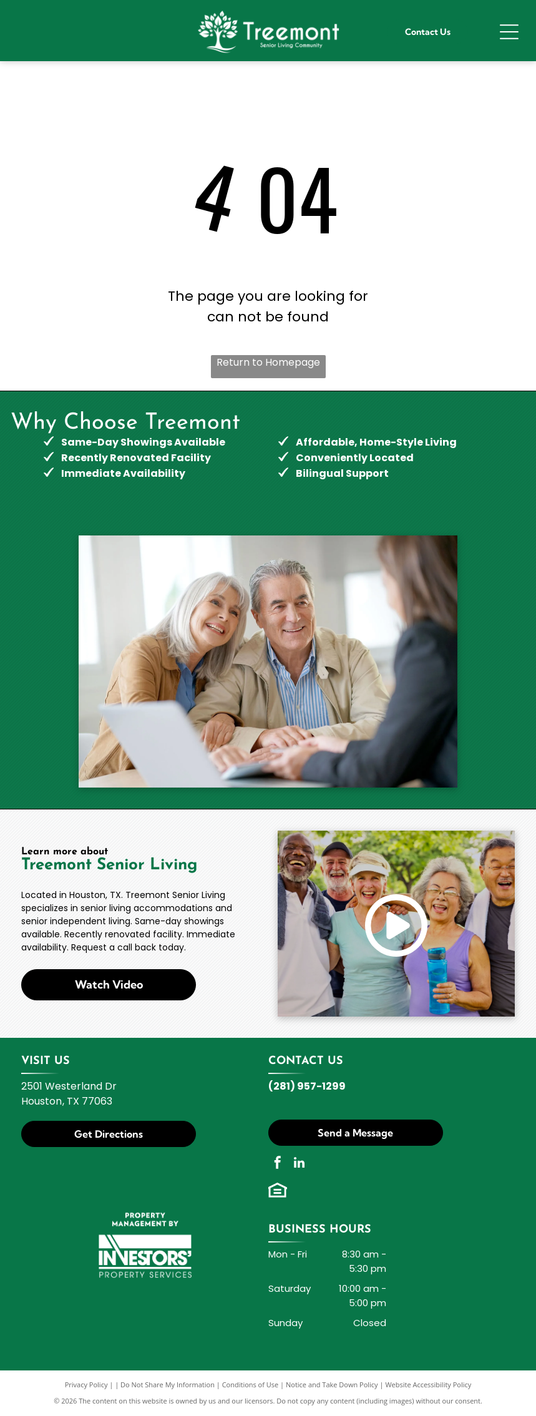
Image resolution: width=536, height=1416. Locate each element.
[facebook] (277, 1164)
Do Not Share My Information (167, 1384)
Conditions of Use (250, 1384)
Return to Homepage (268, 362)
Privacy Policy (86, 1384)
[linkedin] (299, 1164)
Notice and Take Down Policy (332, 1384)
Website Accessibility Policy (428, 1384)
